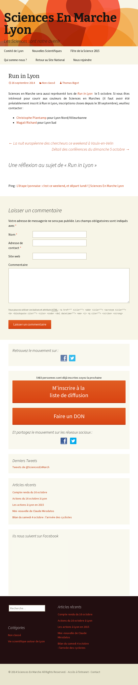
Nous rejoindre (82, 60)
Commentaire (18, 265)
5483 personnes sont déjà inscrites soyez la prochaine (69, 377)
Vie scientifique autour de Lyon (26, 641)
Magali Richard (26, 122)
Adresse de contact (15, 245)
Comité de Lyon (13, 51)
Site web (14, 256)
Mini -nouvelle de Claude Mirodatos (33, 511)
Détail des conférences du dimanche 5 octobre (91, 149)
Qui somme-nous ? (15, 60)
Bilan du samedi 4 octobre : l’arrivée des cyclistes (42, 517)
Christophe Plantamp (31, 118)
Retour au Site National (50, 60)
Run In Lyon (84, 93)
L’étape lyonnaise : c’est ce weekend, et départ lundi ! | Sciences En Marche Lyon (70, 186)
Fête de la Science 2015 (84, 51)
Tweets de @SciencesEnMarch (30, 467)
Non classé (48, 83)
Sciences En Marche (29, 672)
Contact (95, 672)
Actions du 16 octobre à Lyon (29, 498)
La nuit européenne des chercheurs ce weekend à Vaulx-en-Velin (60, 143)
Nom (12, 234)
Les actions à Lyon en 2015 (28, 505)
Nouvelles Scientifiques (47, 51)
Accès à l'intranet (78, 672)
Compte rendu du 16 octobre (29, 492)
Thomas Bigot (70, 83)
